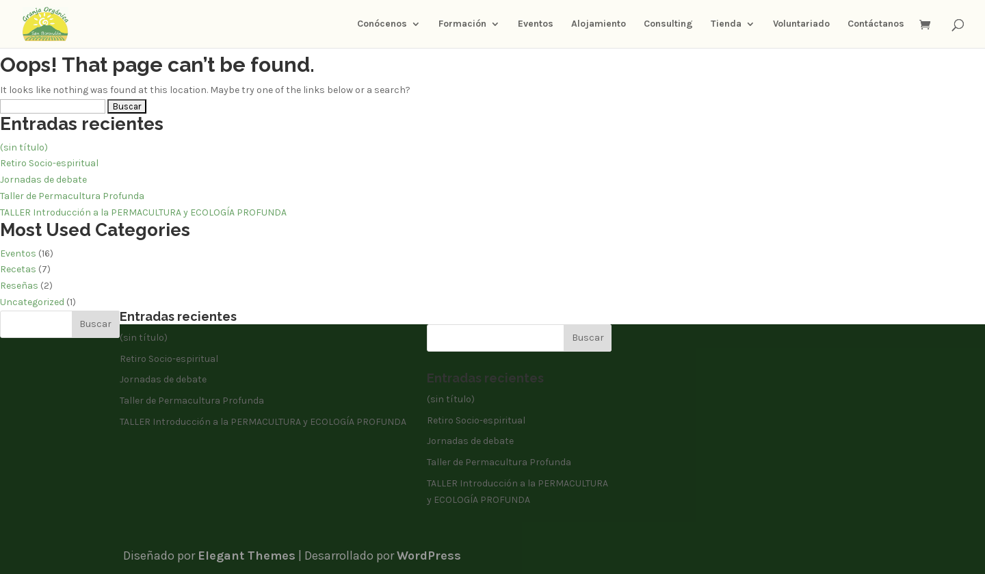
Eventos (535, 24)
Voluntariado (801, 24)
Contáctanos (876, 24)
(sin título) (24, 147)
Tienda (726, 24)
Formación (462, 24)
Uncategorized (32, 302)
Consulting (668, 24)
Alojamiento (598, 24)
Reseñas (19, 285)
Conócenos (382, 24)
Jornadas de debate (43, 179)
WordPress (429, 555)
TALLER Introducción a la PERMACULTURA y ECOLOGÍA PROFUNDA (143, 212)
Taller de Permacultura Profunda (72, 196)
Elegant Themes (247, 555)
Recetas (18, 269)
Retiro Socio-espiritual (49, 163)
